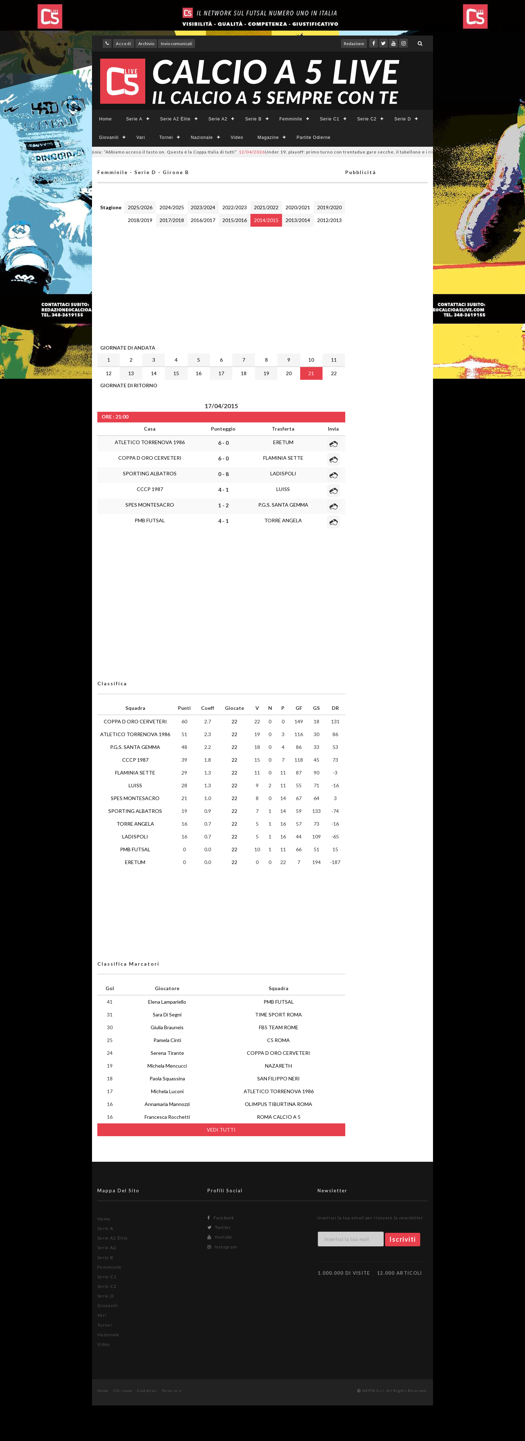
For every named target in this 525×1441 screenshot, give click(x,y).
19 (266, 373)
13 (131, 373)
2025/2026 (140, 207)
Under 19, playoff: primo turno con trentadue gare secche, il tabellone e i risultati (355, 152)
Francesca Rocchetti (167, 1117)
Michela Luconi (167, 1091)
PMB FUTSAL (150, 520)
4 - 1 (223, 489)
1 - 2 (223, 505)
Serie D (402, 119)
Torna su (172, 1390)
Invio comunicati (176, 43)
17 (221, 373)
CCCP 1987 (150, 489)
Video (237, 137)
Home (105, 119)
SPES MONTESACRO (149, 505)
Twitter (219, 1227)
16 (198, 373)
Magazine (268, 137)
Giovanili (109, 137)
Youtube (220, 1237)
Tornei (166, 137)
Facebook (220, 1217)
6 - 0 (223, 442)
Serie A (134, 119)
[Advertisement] (221, 284)
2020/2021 (298, 207)
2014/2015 (266, 220)
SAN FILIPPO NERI (278, 1078)
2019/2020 (329, 207)
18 (244, 373)
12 (109, 373)
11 (334, 360)
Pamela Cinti (167, 1040)
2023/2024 (203, 207)
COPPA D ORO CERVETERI (150, 458)
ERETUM (283, 442)
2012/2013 (329, 220)
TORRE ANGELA (283, 520)
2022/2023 (234, 207)
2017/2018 (171, 220)
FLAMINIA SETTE (283, 458)
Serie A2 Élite (175, 119)
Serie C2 (367, 119)
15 (176, 373)
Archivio (146, 43)
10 (311, 360)
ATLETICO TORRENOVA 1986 (150, 442)
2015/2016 (234, 220)
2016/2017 (203, 220)
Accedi (123, 43)
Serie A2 (218, 119)
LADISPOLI (283, 473)
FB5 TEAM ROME (278, 1027)
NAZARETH (278, 1066)
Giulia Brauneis (167, 1027)
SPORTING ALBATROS (150, 473)
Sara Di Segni (167, 1014)
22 (334, 373)
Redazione (354, 43)
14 (154, 373)
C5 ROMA (278, 1040)
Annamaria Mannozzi (167, 1104)
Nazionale (202, 137)
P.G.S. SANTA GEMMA (283, 505)
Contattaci (147, 1390)
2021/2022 (266, 207)
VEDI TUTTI (221, 1130)
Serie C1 (330, 119)
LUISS (283, 489)
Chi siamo (122, 1390)
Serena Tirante (167, 1053)
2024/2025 (171, 207)
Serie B (253, 119)
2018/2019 (140, 220)
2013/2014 (298, 220)
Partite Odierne (314, 137)
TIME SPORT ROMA (278, 1014)
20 (289, 373)
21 (311, 373)
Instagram (222, 1247)
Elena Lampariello (167, 1002)
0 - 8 (223, 474)
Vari (140, 137)
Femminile (291, 119)
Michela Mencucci (167, 1066)
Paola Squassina (167, 1078)
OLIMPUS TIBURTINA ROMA (278, 1104)
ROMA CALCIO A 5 (279, 1117)
